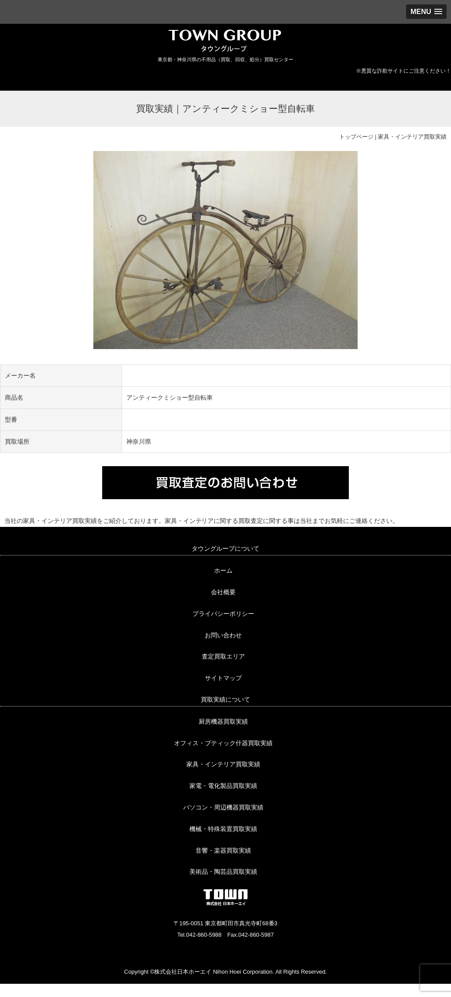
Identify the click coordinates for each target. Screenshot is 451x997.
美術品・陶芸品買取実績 (223, 871)
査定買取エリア (223, 656)
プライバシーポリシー (223, 613)
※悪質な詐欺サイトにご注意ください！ (403, 71)
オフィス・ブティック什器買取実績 (223, 743)
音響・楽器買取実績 (223, 850)
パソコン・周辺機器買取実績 (223, 807)
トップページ (356, 136)
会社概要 (223, 592)
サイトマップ (223, 677)
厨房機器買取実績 (223, 721)
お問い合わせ (223, 635)
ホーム (223, 570)
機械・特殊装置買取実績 (223, 828)
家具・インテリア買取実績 (412, 136)
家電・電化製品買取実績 (223, 785)
